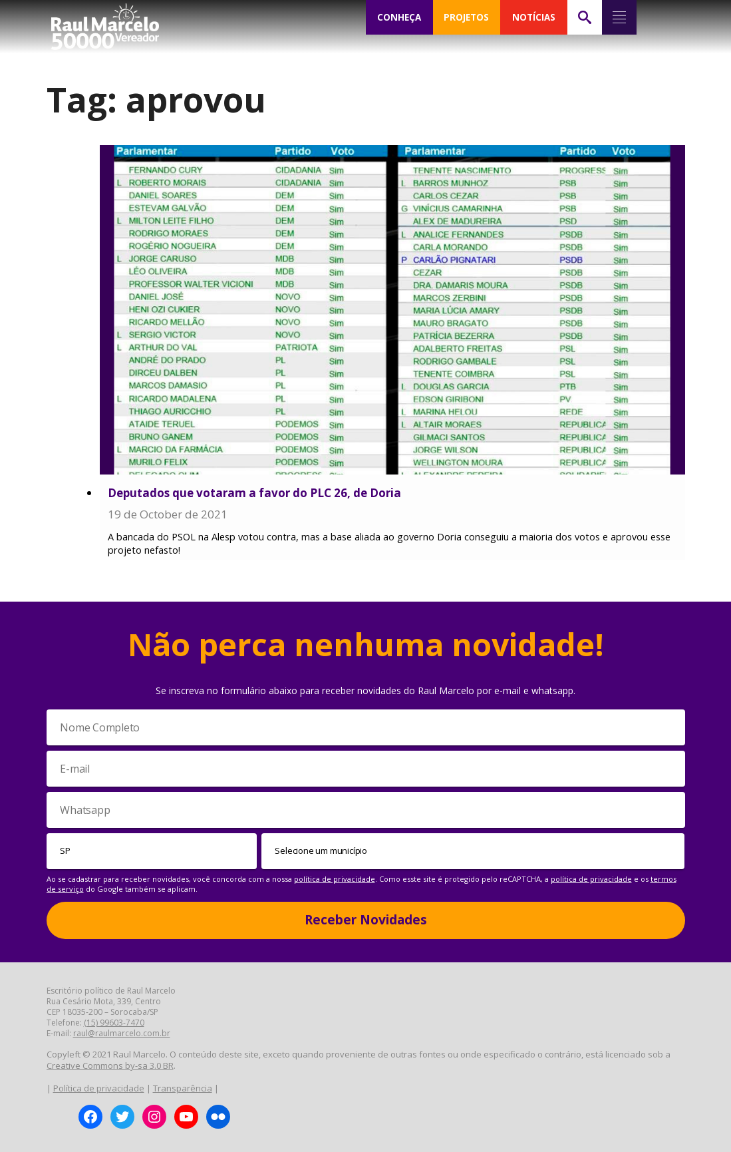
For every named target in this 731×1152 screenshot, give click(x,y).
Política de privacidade (98, 1088)
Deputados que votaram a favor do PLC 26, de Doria (254, 492)
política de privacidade (334, 879)
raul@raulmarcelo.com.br (121, 1033)
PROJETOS (466, 17)
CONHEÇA (399, 17)
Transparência (182, 1088)
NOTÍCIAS (533, 17)
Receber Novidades (366, 919)
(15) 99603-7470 (114, 1022)
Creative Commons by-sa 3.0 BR (110, 1065)
